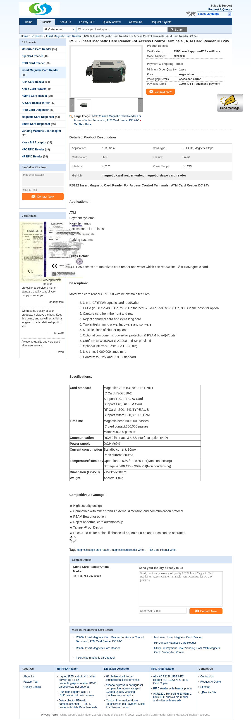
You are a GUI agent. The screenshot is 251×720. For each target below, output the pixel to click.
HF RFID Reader (32, 156)
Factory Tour (86, 22)
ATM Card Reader (33, 81)
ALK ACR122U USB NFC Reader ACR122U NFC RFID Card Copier (170, 680)
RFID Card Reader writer (161, 549)
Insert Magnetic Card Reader (63, 36)
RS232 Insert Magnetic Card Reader (98, 648)
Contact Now (42, 196)
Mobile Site (208, 692)
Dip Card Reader (32, 56)
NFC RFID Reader (33, 149)
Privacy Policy (49, 714)
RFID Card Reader (33, 63)
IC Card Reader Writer (36, 102)
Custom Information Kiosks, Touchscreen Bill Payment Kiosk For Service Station (125, 704)
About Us (65, 22)
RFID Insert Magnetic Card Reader (175, 642)
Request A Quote (219, 9)
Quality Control (112, 22)
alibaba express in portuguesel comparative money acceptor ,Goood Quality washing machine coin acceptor (124, 690)
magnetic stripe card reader (93, 549)
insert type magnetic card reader (95, 657)
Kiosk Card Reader (34, 88)
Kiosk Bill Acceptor (34, 142)
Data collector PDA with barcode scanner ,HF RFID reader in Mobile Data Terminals (78, 704)
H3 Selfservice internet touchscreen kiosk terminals (122, 678)
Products (46, 22)
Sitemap (205, 687)
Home (28, 22)
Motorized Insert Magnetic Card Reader (178, 637)
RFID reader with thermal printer (172, 688)
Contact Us (135, 22)
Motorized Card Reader (36, 49)
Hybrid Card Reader (34, 95)
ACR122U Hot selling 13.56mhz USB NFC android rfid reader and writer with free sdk (172, 697)
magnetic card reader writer (128, 549)
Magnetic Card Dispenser (38, 116)
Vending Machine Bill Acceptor (41, 131)
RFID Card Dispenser (35, 109)
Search (179, 29)
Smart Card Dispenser (36, 124)
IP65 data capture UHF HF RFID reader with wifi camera (76, 693)
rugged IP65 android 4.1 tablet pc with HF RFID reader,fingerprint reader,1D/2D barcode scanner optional (77, 681)
